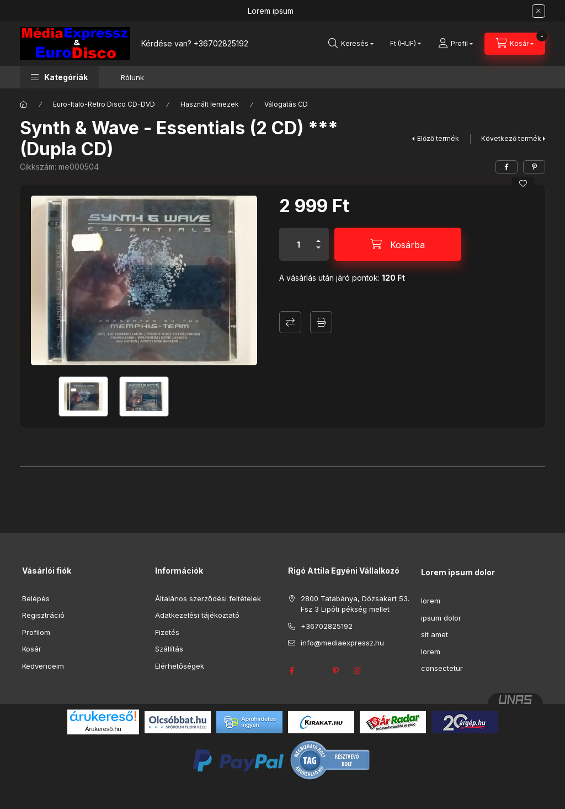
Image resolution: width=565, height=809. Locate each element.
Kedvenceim (43, 665)
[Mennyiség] (298, 244)
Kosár (31, 648)
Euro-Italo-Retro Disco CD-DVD (104, 104)
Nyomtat (321, 322)
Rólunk (132, 77)
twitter (313, 671)
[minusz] (318, 252)
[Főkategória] (24, 104)
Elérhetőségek (179, 665)
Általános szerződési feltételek (208, 598)
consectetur (442, 668)
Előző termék (438, 138)
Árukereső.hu (103, 729)
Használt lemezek (209, 104)
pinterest (335, 671)
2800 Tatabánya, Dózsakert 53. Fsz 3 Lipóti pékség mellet (355, 604)
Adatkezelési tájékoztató (197, 615)
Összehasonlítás (290, 322)
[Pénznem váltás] (403, 43)
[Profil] (455, 44)
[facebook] (506, 167)
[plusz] (318, 236)
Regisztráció (43, 615)
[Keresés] (351, 44)
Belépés (36, 598)
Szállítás (169, 648)
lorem (430, 600)
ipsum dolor (441, 617)
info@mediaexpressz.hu (342, 642)
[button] (59, 77)
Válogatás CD (286, 104)
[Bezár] (538, 11)
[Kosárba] (397, 244)
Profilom (36, 632)
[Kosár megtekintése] (514, 44)
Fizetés (167, 632)
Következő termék (511, 138)
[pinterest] (534, 167)
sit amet (434, 634)
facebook (291, 671)
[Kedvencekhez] (523, 183)
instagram (358, 671)
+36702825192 (221, 43)
